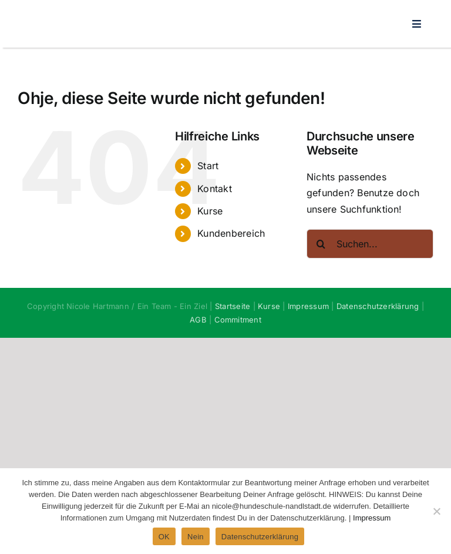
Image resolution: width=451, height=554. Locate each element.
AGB (198, 319)
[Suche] (321, 243)
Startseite (232, 306)
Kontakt (214, 188)
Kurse (210, 211)
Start (207, 166)
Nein (195, 536)
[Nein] (436, 511)
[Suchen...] (370, 243)
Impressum (308, 306)
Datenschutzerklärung (377, 306)
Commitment (237, 319)
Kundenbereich (231, 233)
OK (164, 536)
